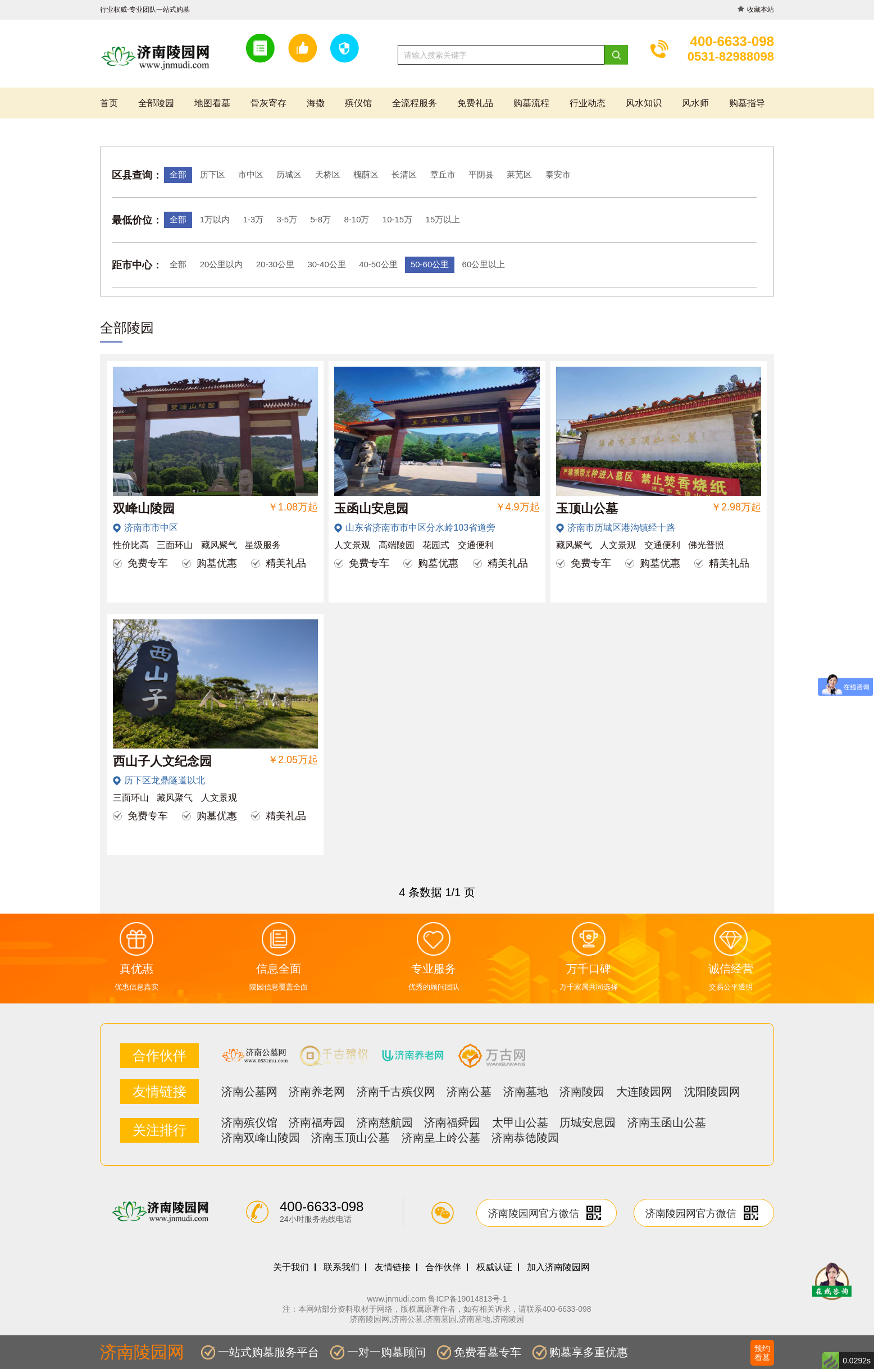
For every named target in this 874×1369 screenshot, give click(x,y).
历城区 (289, 174)
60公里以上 (484, 264)
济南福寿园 (317, 1122)
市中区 (250, 174)
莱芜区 (519, 174)
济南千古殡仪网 (396, 1091)
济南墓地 (525, 1091)
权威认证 (494, 1267)
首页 (109, 103)
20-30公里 (275, 264)
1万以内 (215, 219)
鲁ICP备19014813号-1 (467, 1298)
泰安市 (558, 174)
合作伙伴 (443, 1267)
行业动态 (588, 103)
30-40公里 (326, 264)
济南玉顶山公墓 (350, 1137)
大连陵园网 (644, 1091)
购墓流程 (531, 103)
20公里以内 (221, 264)
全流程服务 (414, 103)
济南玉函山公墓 (666, 1122)
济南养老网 (317, 1091)
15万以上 (443, 219)
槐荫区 (366, 174)
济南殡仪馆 (249, 1122)
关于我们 (291, 1267)
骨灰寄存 (268, 103)
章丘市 (443, 174)
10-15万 (397, 219)
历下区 (212, 174)
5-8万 (320, 219)
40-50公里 (378, 264)
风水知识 (644, 103)
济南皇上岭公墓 (441, 1137)
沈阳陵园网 (712, 1091)
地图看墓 (212, 103)
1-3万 (253, 219)
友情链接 (393, 1267)
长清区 (404, 174)
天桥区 (327, 174)
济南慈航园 (385, 1122)
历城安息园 (587, 1122)
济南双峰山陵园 (260, 1137)
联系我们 (341, 1267)
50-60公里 (430, 264)
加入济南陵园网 (558, 1267)
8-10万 (356, 219)
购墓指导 (747, 103)
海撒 (316, 103)
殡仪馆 (358, 103)
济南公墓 (469, 1091)
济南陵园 (581, 1091)
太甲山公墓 (520, 1122)
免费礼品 (475, 103)
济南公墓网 (249, 1091)
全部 (178, 174)
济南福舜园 (452, 1122)
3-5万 (286, 219)
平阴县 (481, 174)
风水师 (695, 103)
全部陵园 (156, 103)
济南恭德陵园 (525, 1137)
